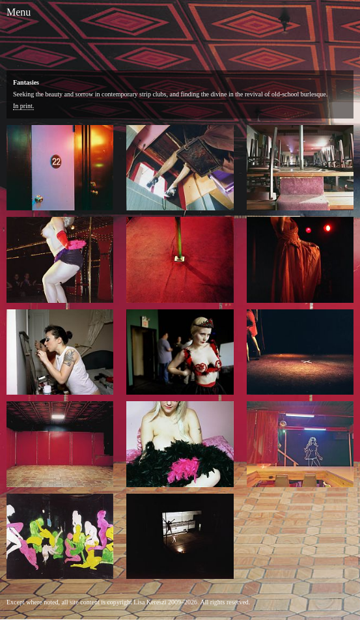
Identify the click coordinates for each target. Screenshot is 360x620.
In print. (23, 105)
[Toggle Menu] (19, 12)
